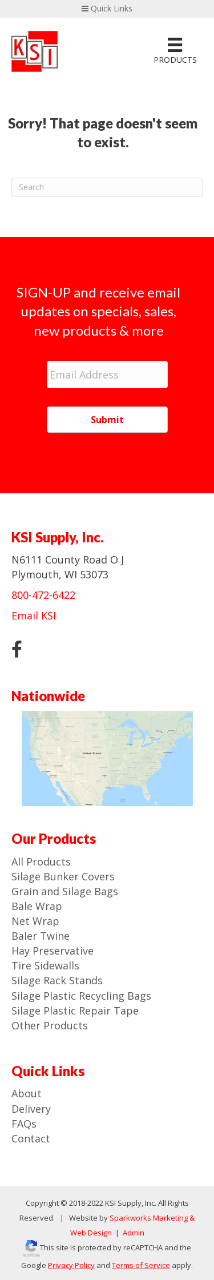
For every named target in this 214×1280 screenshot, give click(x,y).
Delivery (31, 1109)
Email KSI (33, 615)
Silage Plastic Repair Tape (75, 1010)
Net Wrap (35, 921)
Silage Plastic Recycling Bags (81, 996)
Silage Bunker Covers (63, 876)
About (26, 1093)
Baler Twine (40, 936)
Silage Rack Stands (57, 980)
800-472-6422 (43, 595)
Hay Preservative (52, 950)
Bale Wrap (36, 906)
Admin (132, 1232)
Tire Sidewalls (45, 965)
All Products (41, 861)
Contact (30, 1138)
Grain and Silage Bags (64, 891)
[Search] (107, 187)
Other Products (49, 1025)
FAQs (24, 1123)
